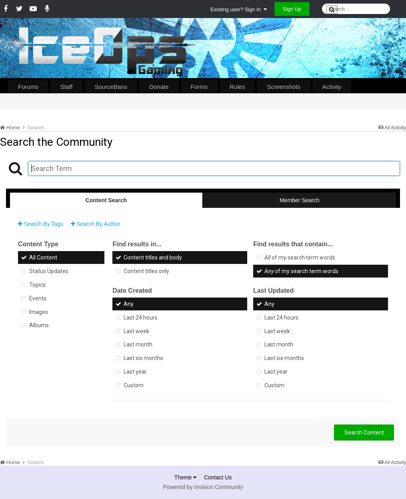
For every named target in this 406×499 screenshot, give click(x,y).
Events (37, 298)
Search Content (364, 432)
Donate (158, 86)
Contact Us (218, 477)
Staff (66, 86)
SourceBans (110, 86)
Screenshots (283, 86)
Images (38, 311)
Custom (134, 385)
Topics (37, 285)
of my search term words (299, 257)
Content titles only (146, 271)
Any (129, 304)
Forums (28, 86)
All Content (43, 257)
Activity (332, 86)
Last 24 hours (141, 317)
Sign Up (292, 9)
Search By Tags (40, 224)
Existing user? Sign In (238, 9)
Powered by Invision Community (203, 487)
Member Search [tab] (300, 200)
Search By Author (95, 224)
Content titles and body (153, 257)
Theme (185, 477)
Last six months (143, 358)
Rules (237, 86)
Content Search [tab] (106, 200)
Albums (39, 325)
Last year (135, 371)
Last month (138, 344)
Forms (199, 86)
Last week (136, 331)
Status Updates (48, 271)
